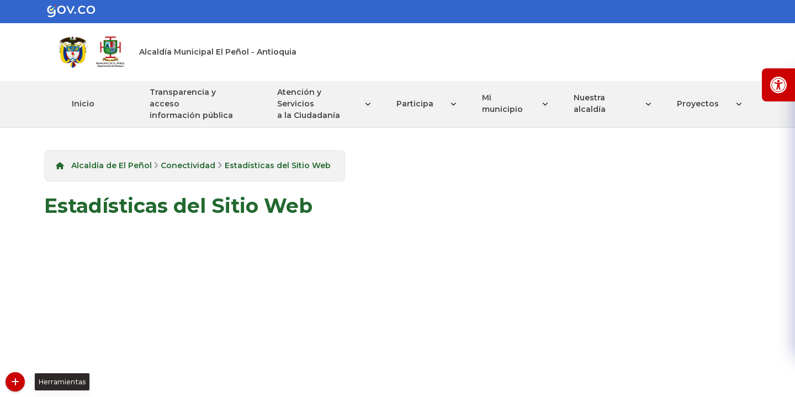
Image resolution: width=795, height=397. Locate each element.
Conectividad (188, 165)
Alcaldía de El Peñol (111, 165)
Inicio (83, 104)
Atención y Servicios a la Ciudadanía (310, 103)
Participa (417, 104)
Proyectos (699, 104)
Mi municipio (503, 103)
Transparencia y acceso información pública (191, 103)
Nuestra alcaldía (591, 103)
